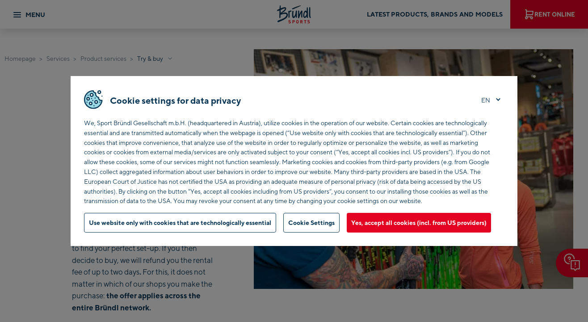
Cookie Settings (311, 222)
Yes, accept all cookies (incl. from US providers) (419, 222)
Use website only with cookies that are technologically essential (180, 222)
